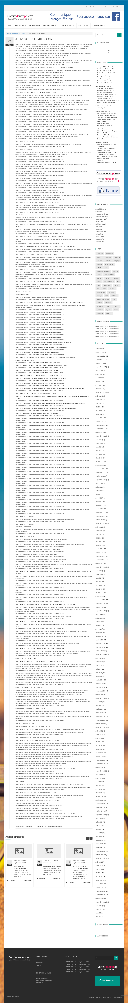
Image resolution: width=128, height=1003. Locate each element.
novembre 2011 (101, 516)
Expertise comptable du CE (105, 88)
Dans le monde (100, 214)
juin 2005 (99, 782)
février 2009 (99, 636)
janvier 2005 (100, 800)
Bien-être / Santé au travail (105, 71)
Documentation (100, 216)
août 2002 (99, 906)
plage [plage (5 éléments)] (114, 299)
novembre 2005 (101, 764)
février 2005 (99, 796)
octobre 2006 (100, 723)
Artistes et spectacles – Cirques (107, 131)
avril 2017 (99, 385)
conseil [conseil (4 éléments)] (115, 271)
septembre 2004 (101, 815)
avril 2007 (99, 702)
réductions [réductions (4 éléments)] (100, 306)
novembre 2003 (101, 851)
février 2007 (99, 709)
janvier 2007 (100, 713)
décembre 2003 (101, 847)
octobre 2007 (100, 694)
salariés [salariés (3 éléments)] (109, 306)
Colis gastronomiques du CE (106, 119)
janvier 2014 (100, 421)
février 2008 (99, 680)
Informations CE (49, 26)
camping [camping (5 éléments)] (99, 264)
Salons (98, 234)
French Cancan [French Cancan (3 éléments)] (109, 282)
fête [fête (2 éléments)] (118, 282)
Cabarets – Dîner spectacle (105, 135)
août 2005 (99, 774)
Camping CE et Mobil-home (105, 148)
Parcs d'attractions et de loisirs (107, 156)
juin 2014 (99, 403)
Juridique (29, 826)
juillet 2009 (99, 618)
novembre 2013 (101, 429)
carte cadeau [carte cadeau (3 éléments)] (109, 264)
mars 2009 (99, 632)
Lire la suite (28, 880)
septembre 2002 (101, 902)
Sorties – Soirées (101, 129)
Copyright (39, 982)
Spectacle (99, 239)
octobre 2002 (100, 898)
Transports (100, 160)
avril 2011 (99, 541)
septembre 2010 (101, 567)
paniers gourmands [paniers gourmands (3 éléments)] (103, 299)
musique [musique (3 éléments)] (99, 296)
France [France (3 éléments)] (99, 282)
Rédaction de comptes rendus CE (108, 100)
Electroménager (102, 75)
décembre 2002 (101, 891)
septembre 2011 (101, 523)
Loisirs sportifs (101, 108)
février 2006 (99, 753)
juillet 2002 (99, 909)
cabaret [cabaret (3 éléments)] (108, 261)
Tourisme (98, 241)
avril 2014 (99, 410)
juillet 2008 (99, 662)
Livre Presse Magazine (104, 79)
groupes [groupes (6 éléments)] (116, 285)
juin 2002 (99, 913)
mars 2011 (99, 545)
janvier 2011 (100, 552)
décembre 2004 (101, 804)
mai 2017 (98, 381)
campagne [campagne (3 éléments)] (117, 261)
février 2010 (99, 592)
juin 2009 (99, 622)
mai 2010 (98, 582)
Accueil (88, 7)
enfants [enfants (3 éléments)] (107, 278)
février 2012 (99, 505)
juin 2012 (99, 490)
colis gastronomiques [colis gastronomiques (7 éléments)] (103, 271)
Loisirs (98, 229)
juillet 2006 (99, 734)
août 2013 (99, 440)
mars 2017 (99, 389)
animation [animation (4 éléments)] (100, 254)
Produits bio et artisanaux (105, 125)
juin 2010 (99, 578)
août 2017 (99, 370)
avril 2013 (99, 454)
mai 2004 (98, 829)
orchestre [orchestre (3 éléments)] (114, 296)
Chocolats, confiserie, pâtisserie (107, 117)
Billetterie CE (34, 26)
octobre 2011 (100, 520)
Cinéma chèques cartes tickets (107, 73)
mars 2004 (99, 836)
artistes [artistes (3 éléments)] (99, 257)
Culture (98, 211)
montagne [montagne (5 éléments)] (111, 292)
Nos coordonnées (42, 978)
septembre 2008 (101, 654)
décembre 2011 (101, 512)
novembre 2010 (101, 560)
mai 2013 (98, 450)
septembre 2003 (101, 858)
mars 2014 (99, 414)
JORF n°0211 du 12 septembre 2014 (107, 333)
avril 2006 (99, 745)
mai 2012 (98, 494)
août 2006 (99, 731)
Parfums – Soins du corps (105, 81)
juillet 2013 (99, 443)
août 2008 (99, 658)
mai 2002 (98, 916)
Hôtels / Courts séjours (104, 150)
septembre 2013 (101, 436)
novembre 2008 (101, 647)
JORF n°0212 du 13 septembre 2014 (107, 331)
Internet (98, 221)
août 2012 (99, 483)
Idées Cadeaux (101, 121)
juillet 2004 (99, 822)
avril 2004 (99, 833)
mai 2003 (98, 873)
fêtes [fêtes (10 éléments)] (98, 285)
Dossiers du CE (67, 26)
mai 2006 (98, 742)
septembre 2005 (101, 771)
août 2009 (99, 614)
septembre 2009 (101, 611)
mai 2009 (98, 625)
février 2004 (99, 840)
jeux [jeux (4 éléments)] (98, 289)
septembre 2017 (101, 367)
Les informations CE (111, 7)
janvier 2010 (100, 596)
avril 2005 (99, 789)
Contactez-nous (98, 7)
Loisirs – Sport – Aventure (104, 106)
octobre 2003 (100, 855)
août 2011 (99, 527)
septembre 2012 (101, 480)
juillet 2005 (99, 778)
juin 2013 (99, 447)
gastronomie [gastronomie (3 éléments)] (107, 285)
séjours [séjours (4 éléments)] (108, 310)
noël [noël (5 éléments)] (106, 296)
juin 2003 (99, 869)
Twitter (39, 965)
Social (97, 236)
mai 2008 (98, 669)
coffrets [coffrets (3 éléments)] (99, 268)
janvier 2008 (100, 683)
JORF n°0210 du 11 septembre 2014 (107, 336)
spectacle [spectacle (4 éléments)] (100, 310)
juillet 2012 (99, 487)
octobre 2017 (100, 363)
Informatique (99, 219)
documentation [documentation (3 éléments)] (109, 275)
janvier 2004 (100, 844)
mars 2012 (99, 501)
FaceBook (39, 962)
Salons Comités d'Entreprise (106, 102)
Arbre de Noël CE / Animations (106, 113)
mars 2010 (99, 589)
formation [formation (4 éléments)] (115, 278)
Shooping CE (19, 26)
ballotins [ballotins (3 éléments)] (117, 257)
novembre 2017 (101, 359)
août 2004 (99, 818)
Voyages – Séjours (102, 142)
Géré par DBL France (12, 996)
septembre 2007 (101, 698)
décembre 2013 (101, 425)
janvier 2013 (100, 465)
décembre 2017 (101, 356)
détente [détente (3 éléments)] (99, 278)
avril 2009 (99, 629)
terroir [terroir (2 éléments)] (116, 310)
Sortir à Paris (101, 139)
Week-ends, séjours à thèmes (106, 162)
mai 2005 (98, 785)
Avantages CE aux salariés (105, 67)
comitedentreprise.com (55, 826)
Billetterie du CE (102, 133)
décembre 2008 (101, 643)
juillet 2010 (99, 574)
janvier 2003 (100, 887)
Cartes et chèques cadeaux (106, 115)
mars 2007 (99, 705)
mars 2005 (99, 793)
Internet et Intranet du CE (105, 96)
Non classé (99, 231)
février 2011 (99, 549)
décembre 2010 (101, 556)
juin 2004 (99, 825)
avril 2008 (99, 673)
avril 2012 (99, 498)
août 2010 (99, 571)
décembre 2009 (101, 600)
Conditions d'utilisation (44, 980)
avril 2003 (99, 876)
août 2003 (99, 862)
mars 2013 (99, 458)
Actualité (98, 209)
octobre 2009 (100, 607)
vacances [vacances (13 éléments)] (100, 313)
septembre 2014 (101, 392)
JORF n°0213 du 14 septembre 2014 (107, 328)
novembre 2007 (101, 691)
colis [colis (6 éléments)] (106, 268)
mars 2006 (99, 749)
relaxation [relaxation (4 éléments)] (108, 303)
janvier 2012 (100, 509)
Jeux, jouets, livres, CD (104, 123)
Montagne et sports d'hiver (105, 154)
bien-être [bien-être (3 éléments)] (99, 261)
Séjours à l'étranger (103, 158)
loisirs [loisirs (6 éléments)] (104, 289)
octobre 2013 (100, 432)
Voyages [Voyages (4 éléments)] (108, 313)
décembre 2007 (101, 687)
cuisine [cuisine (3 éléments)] (99, 275)
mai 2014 (98, 407)
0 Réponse (40, 826)
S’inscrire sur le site (102, 997)
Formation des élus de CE (105, 90)
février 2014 (99, 418)
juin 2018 (99, 349)
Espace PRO (82, 26)
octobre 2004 (100, 811)
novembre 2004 (101, 807)
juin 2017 (99, 378)
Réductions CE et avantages (106, 83)
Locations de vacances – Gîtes (106, 152)
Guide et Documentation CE (105, 92)
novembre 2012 (101, 472)
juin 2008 (99, 665)
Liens (97, 226)
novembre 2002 (101, 895)
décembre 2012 (101, 469)
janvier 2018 (100, 352)
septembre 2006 (101, 727)
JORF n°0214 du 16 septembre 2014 (107, 326)
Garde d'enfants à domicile (105, 77)
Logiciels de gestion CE (104, 98)
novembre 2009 (101, 603)
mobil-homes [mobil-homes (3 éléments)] (101, 292)
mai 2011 (98, 538)
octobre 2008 (100, 651)
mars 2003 (99, 880)
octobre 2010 (100, 563)
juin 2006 (99, 738)
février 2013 (99, 461)
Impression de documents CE (106, 94)
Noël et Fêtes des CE (103, 111)
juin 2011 (99, 534)
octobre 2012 (100, 476)
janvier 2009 (100, 640)
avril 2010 (99, 585)
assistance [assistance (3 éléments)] (108, 257)
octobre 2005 (100, 767)
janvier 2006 (100, 756)
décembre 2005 (101, 760)
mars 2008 (99, 676)
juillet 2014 (99, 399)
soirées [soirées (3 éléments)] (117, 306)
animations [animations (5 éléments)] (109, 254)
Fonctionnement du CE (103, 86)
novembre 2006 (101, 720)
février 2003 (99, 884)
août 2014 (99, 396)
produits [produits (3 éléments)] (99, 303)
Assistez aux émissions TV (105, 69)
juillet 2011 (99, 531)
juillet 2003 (99, 865)
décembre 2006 (101, 716)
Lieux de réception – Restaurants (107, 137)
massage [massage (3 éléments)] (112, 289)
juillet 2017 (99, 374)
